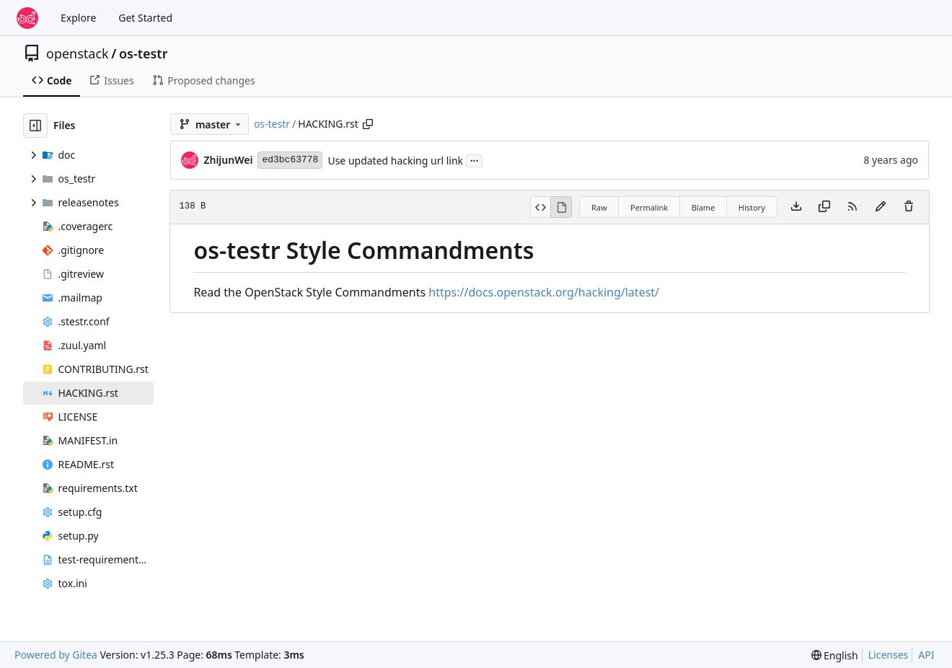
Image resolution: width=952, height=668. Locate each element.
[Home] (27, 18)
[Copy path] (368, 124)
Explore (78, 18)
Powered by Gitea (55, 655)
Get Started (145, 18)
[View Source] (540, 207)
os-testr (143, 53)
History (752, 207)
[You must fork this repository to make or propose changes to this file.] (880, 207)
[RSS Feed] (852, 207)
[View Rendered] (561, 207)
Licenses (888, 655)
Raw (599, 207)
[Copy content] (824, 207)
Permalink (649, 207)
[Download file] (796, 207)
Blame (703, 207)
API (926, 655)
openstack (77, 53)
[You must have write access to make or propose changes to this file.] (908, 207)
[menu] (834, 655)
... (474, 159)
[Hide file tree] (35, 125)
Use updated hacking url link (395, 160)
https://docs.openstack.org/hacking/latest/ (543, 292)
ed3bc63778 (290, 159)
